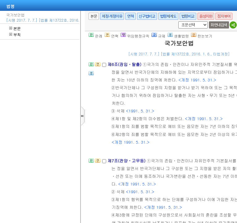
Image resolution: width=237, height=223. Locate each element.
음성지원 (205, 16)
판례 (95, 35)
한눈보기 (201, 35)
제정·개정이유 (112, 16)
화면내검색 (219, 25)
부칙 (15, 34)
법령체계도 (168, 16)
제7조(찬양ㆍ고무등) (127, 161)
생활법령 (178, 35)
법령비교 (187, 16)
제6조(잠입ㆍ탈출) (125, 64)
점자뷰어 (223, 16)
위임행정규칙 (135, 35)
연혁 (130, 16)
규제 (158, 35)
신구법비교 (147, 16)
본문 (15, 28)
